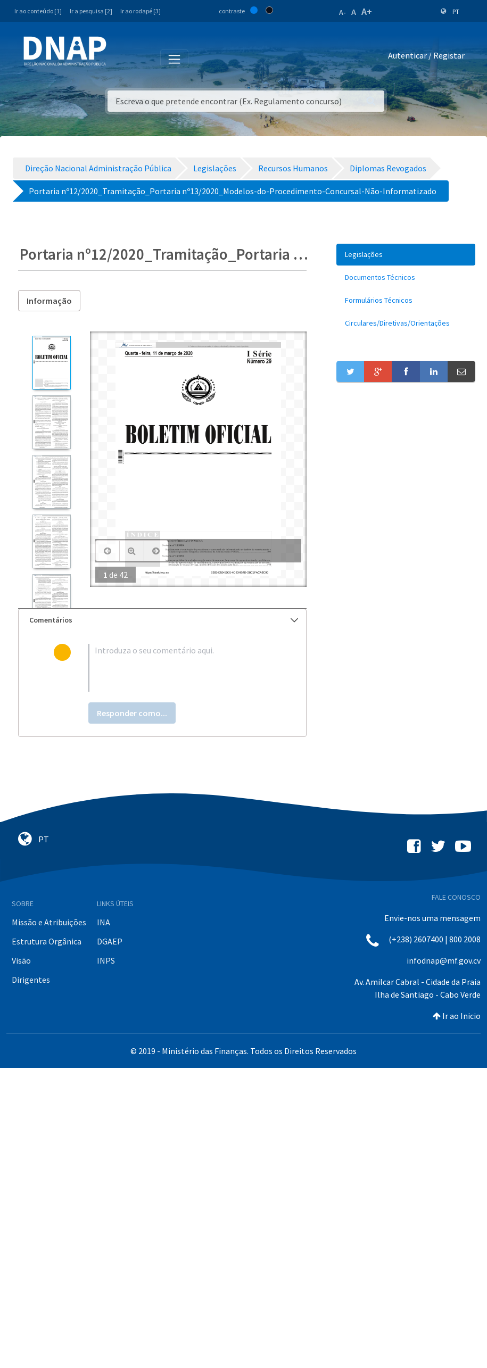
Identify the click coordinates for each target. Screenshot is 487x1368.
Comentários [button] (163, 620)
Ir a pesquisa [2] (91, 11)
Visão (21, 960)
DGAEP (109, 941)
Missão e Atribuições (49, 922)
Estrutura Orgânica (46, 941)
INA (103, 922)
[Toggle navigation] (122, 57)
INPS (106, 960)
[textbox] (179, 668)
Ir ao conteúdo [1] (38, 11)
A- (342, 12)
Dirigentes (31, 979)
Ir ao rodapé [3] (140, 11)
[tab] (162, 620)
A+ (366, 11)
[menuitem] (405, 255)
